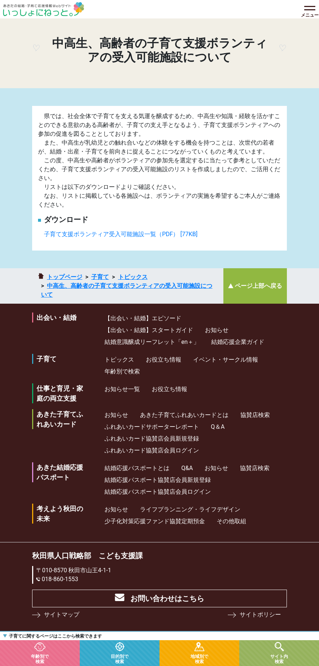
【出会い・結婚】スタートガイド (148, 330)
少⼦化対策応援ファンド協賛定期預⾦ (154, 521)
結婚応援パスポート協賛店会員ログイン (157, 491)
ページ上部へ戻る (258, 285)
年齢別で (40, 659)
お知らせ (217, 330)
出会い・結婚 (56, 317)
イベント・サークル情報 (225, 359)
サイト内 (279, 659)
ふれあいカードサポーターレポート (151, 426)
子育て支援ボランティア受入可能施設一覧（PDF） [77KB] (121, 234)
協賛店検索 (255, 414)
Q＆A (217, 426)
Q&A (187, 468)
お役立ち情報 (163, 359)
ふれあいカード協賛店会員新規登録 (151, 438)
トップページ (64, 276)
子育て (100, 276)
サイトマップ (61, 614)
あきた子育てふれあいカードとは (184, 414)
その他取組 (231, 521)
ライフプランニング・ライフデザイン (190, 509)
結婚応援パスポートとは (136, 468)
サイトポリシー (260, 614)
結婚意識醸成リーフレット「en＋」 (151, 341)
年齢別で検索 (122, 371)
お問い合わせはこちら (167, 598)
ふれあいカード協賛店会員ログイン (151, 450)
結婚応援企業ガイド (237, 341)
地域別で (199, 659)
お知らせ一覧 (122, 389)
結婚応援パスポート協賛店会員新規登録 (157, 479)
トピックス (133, 276)
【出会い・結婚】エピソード (142, 318)
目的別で (119, 659)
